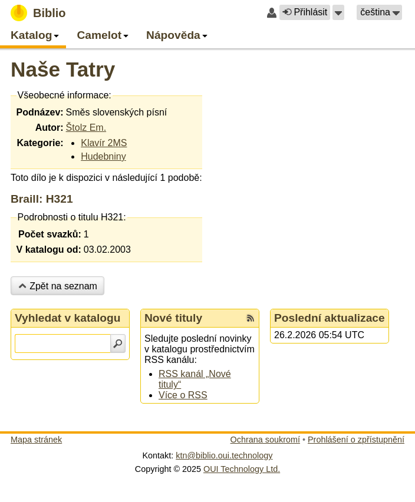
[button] (338, 12)
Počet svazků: (49, 234)
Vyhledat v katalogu (68, 318)
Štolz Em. (86, 128)
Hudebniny (103, 156)
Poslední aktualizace (329, 318)
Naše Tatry (63, 69)
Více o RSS (183, 395)
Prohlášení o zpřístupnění (356, 439)
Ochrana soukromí (265, 439)
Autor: (49, 128)
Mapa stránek (36, 439)
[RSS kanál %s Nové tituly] (250, 318)
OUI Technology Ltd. (241, 469)
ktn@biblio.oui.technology (224, 455)
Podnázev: (40, 112)
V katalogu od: (49, 250)
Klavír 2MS (104, 143)
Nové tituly (173, 318)
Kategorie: (40, 143)
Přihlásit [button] (304, 12)
